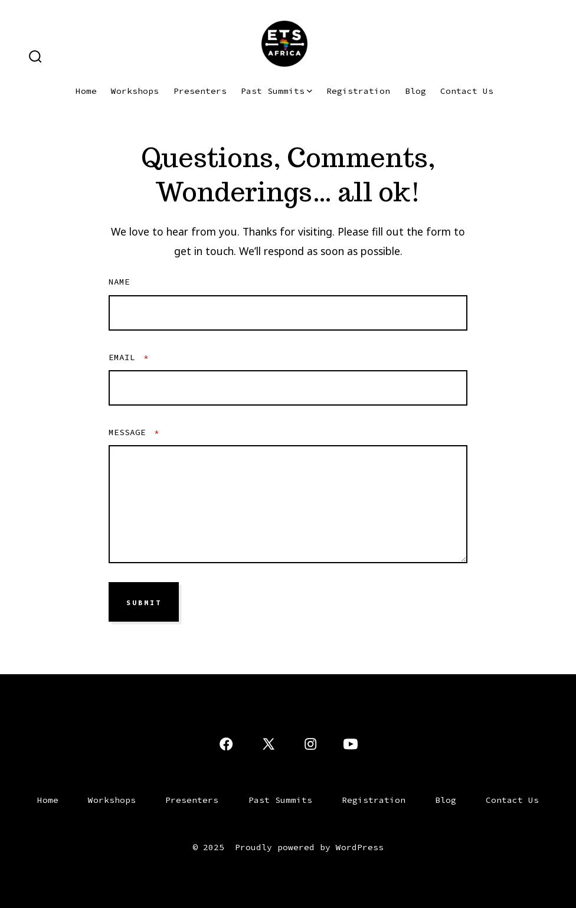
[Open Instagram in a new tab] (310, 744)
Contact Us (466, 91)
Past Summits (276, 91)
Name (119, 281)
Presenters (200, 91)
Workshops (135, 91)
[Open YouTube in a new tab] (350, 744)
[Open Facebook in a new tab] (226, 744)
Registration (358, 91)
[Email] (288, 388)
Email (129, 357)
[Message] (288, 504)
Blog (415, 91)
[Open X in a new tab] (268, 744)
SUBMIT (144, 602)
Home (86, 91)
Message (134, 432)
